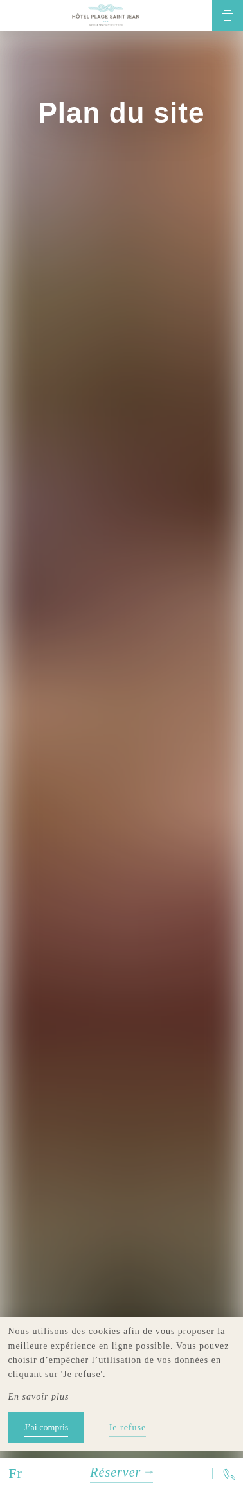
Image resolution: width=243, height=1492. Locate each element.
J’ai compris (46, 1427)
